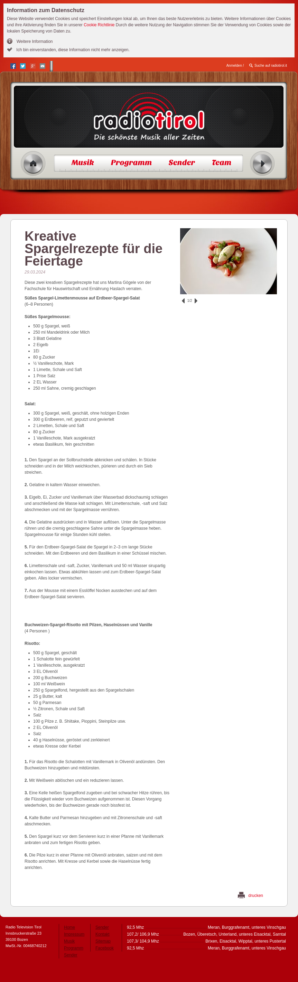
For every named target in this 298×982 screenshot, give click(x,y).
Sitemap (103, 941)
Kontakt (102, 934)
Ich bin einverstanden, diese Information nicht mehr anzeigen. (72, 49)
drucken (255, 895)
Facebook (104, 948)
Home (33, 163)
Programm (73, 948)
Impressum (74, 934)
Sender (70, 955)
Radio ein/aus (262, 163)
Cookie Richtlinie (99, 24)
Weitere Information (35, 41)
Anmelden (234, 65)
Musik (69, 941)
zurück (183, 301)
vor (196, 301)
